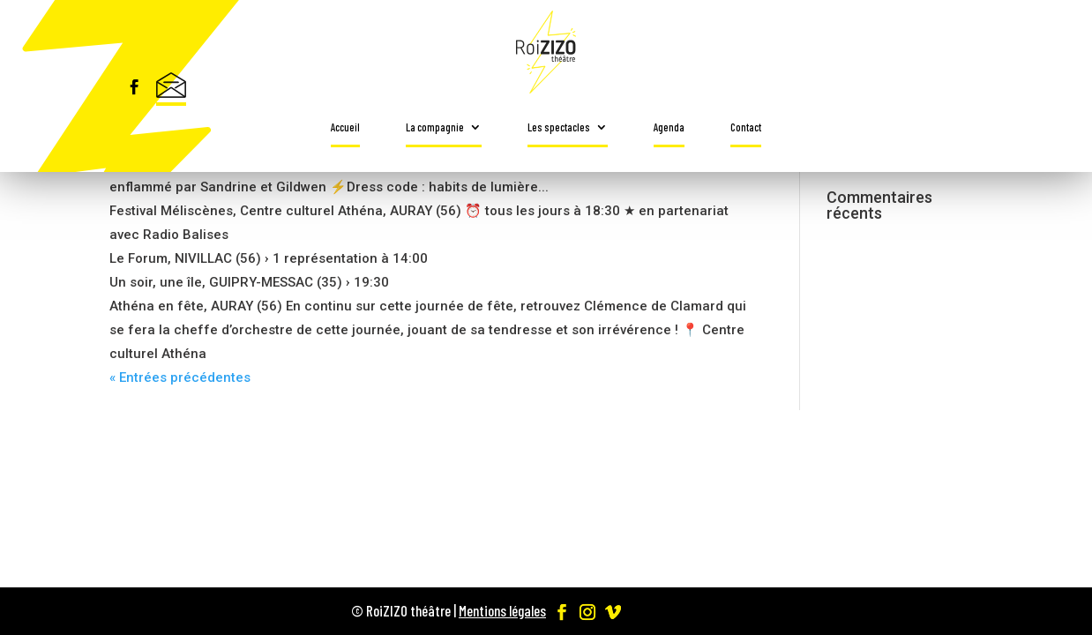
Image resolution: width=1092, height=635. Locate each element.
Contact (745, 127)
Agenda (669, 127)
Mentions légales (502, 610)
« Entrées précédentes (180, 377)
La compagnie (435, 127)
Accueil (345, 127)
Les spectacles (558, 127)
